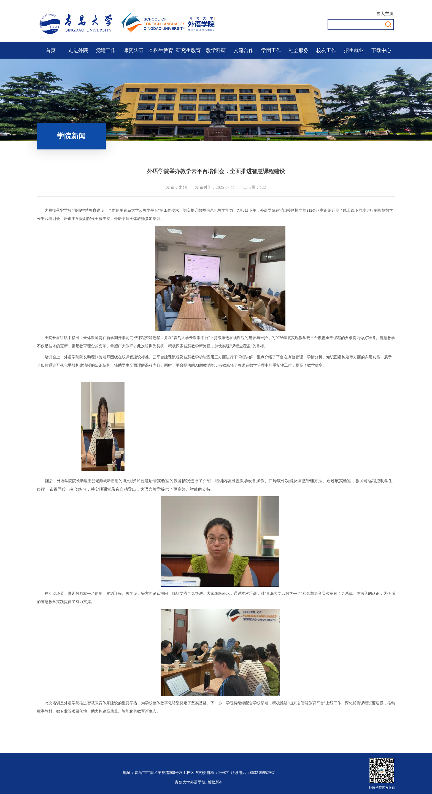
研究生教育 (188, 50)
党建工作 (106, 50)
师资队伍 (133, 50)
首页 (51, 50)
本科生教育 (160, 50)
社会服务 (299, 50)
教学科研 (216, 50)
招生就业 (354, 50)
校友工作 (326, 50)
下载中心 (381, 50)
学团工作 (271, 50)
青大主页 (385, 13)
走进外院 (78, 50)
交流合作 (243, 50)
